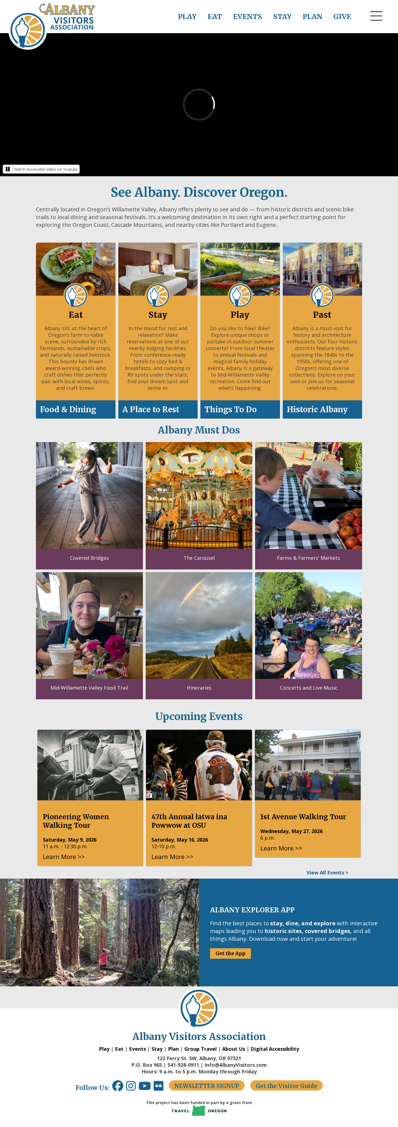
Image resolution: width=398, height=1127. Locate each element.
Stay (157, 1048)
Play (104, 1048)
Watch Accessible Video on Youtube (46, 169)
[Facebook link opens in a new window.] (117, 1087)
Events (137, 1048)
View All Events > (327, 872)
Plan (173, 1048)
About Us (233, 1048)
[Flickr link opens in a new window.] (161, 1087)
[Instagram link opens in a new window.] (132, 1087)
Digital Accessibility (275, 1048)
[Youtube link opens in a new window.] (146, 1087)
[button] (376, 26)
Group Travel (200, 1048)
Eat (119, 1048)
